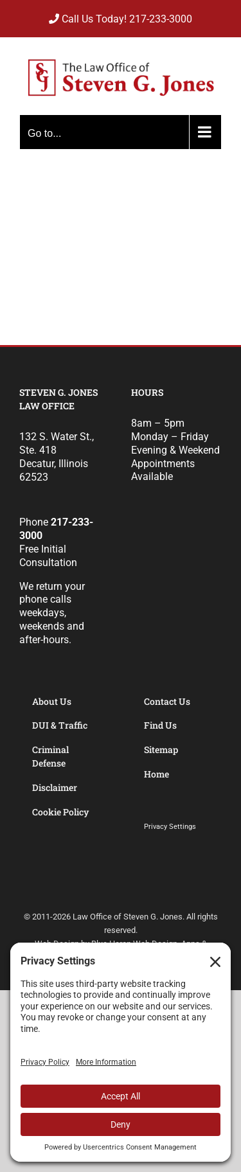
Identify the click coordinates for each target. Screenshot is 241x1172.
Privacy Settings (170, 826)
